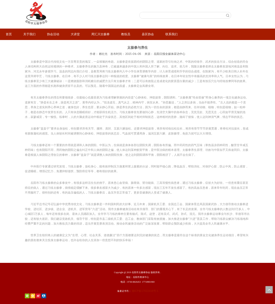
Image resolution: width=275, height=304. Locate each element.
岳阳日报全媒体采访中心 (169, 53)
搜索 (227, 15)
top (269, 289)
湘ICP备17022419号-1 (145, 290)
